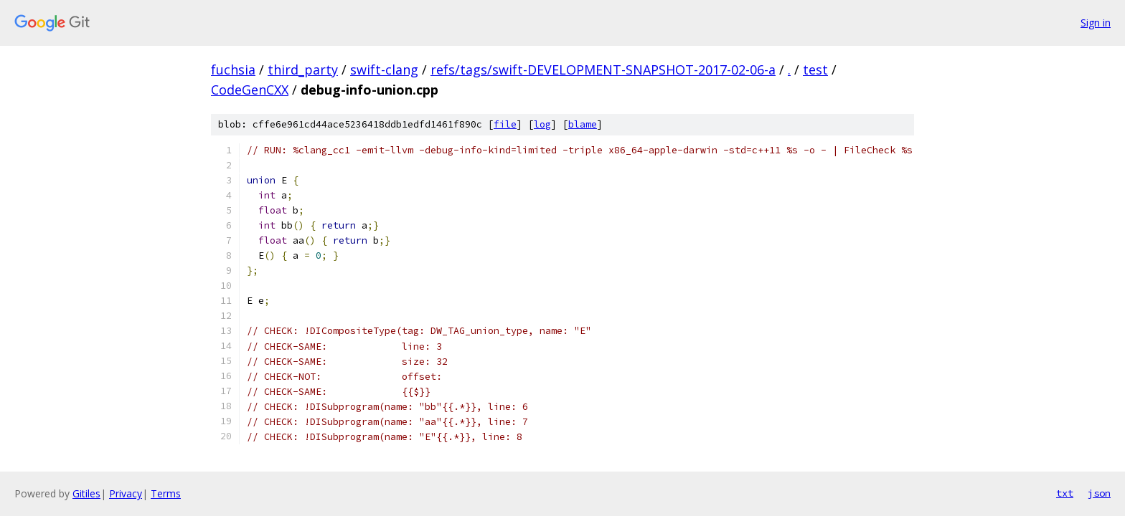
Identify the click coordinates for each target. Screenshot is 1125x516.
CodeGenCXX (249, 89)
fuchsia (233, 69)
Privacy (125, 493)
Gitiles (86, 493)
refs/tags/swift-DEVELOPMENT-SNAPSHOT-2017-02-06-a (603, 69)
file (505, 124)
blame (582, 124)
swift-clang (384, 69)
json (1099, 493)
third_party (303, 69)
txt (1064, 493)
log (542, 124)
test (815, 69)
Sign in (1096, 22)
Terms (166, 493)
